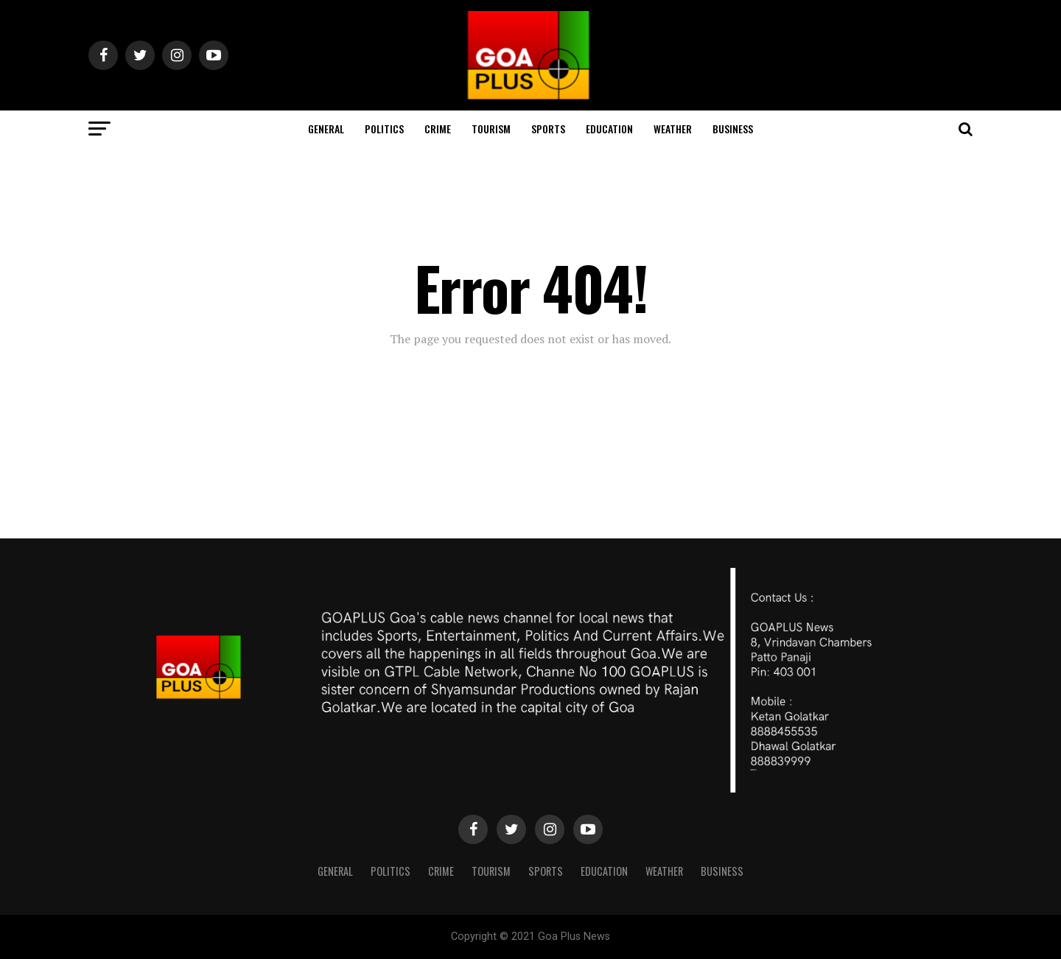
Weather (673, 128)
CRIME (437, 128)
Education (609, 128)
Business (732, 128)
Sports (548, 128)
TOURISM (491, 128)
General (326, 128)
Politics (384, 128)
